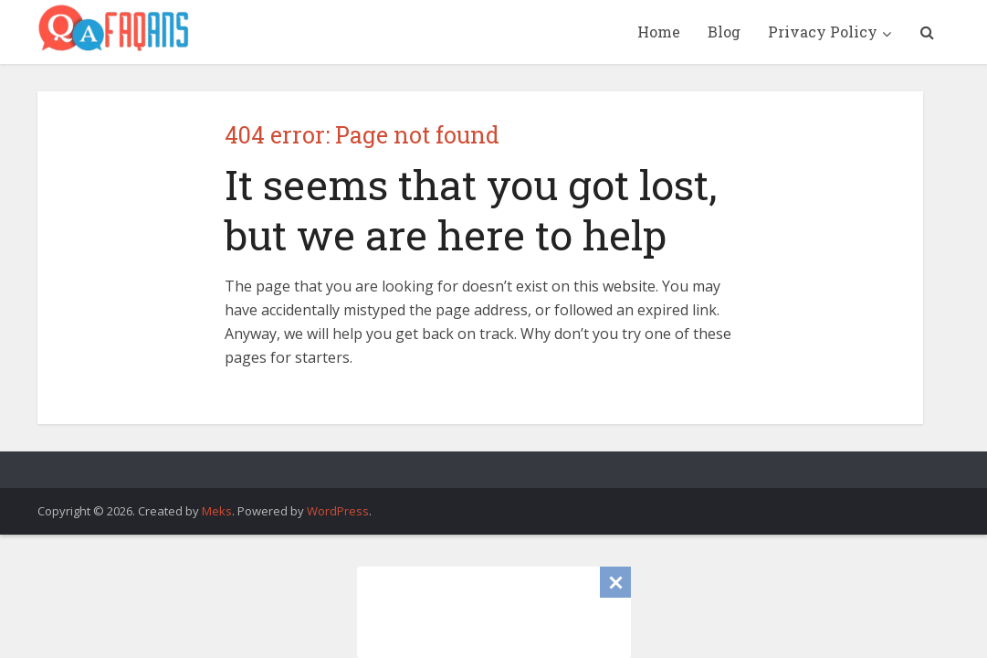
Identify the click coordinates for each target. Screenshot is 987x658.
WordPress (338, 511)
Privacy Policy (822, 31)
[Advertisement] (494, 612)
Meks (217, 511)
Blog (724, 31)
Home (658, 31)
